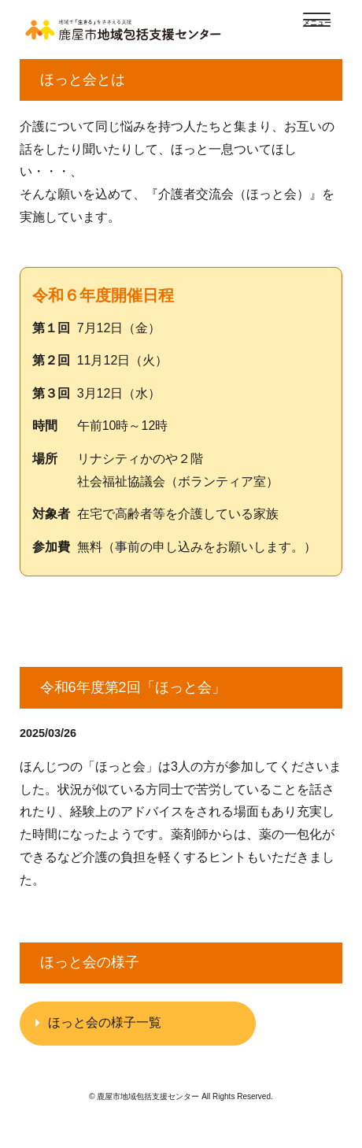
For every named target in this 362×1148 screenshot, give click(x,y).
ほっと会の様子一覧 (104, 1022)
